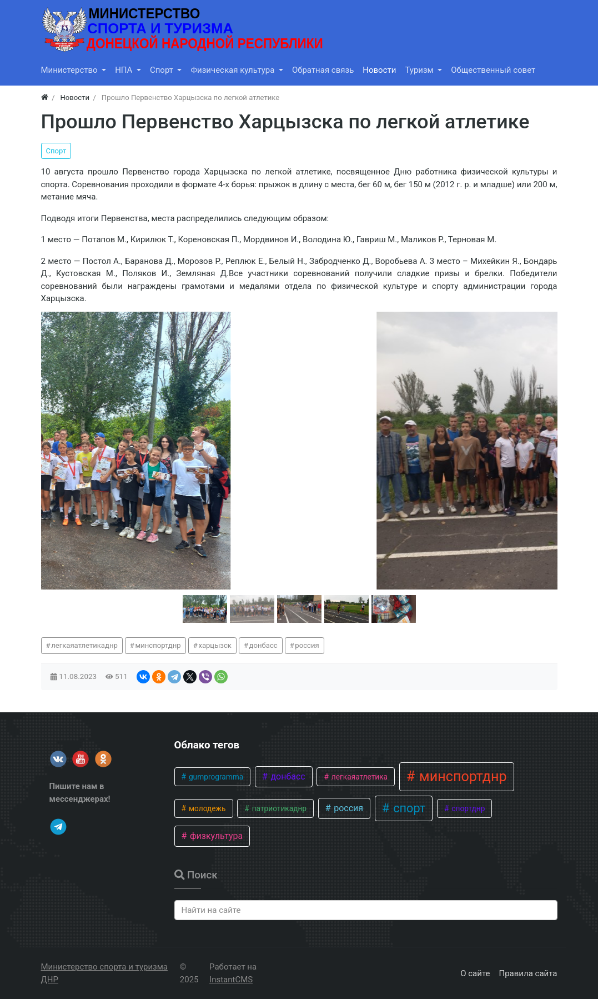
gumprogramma (215, 776)
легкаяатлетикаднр (84, 645)
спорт (407, 808)
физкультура (215, 836)
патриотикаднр (278, 808)
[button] (205, 609)
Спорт (56, 151)
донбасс (263, 645)
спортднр (467, 808)
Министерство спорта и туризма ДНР (104, 973)
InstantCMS (231, 980)
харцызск (215, 645)
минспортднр (158, 645)
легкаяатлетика (358, 776)
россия (307, 645)
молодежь (206, 808)
